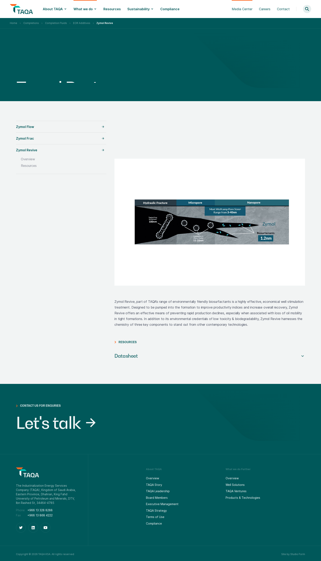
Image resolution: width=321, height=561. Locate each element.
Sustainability (138, 9)
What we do (83, 9)
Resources (112, 9)
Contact (283, 9)
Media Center (242, 9)
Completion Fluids (56, 23)
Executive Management (162, 504)
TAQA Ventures (236, 491)
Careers (264, 9)
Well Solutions (235, 484)
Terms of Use (155, 517)
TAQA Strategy (156, 510)
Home (13, 23)
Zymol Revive (26, 150)
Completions (31, 23)
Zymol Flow (25, 127)
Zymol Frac (25, 138)
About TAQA (53, 9)
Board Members (157, 497)
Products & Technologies (243, 497)
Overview (28, 159)
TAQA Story (154, 484)
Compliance (170, 9)
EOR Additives (81, 23)
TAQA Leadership (158, 491)
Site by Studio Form (293, 554)
